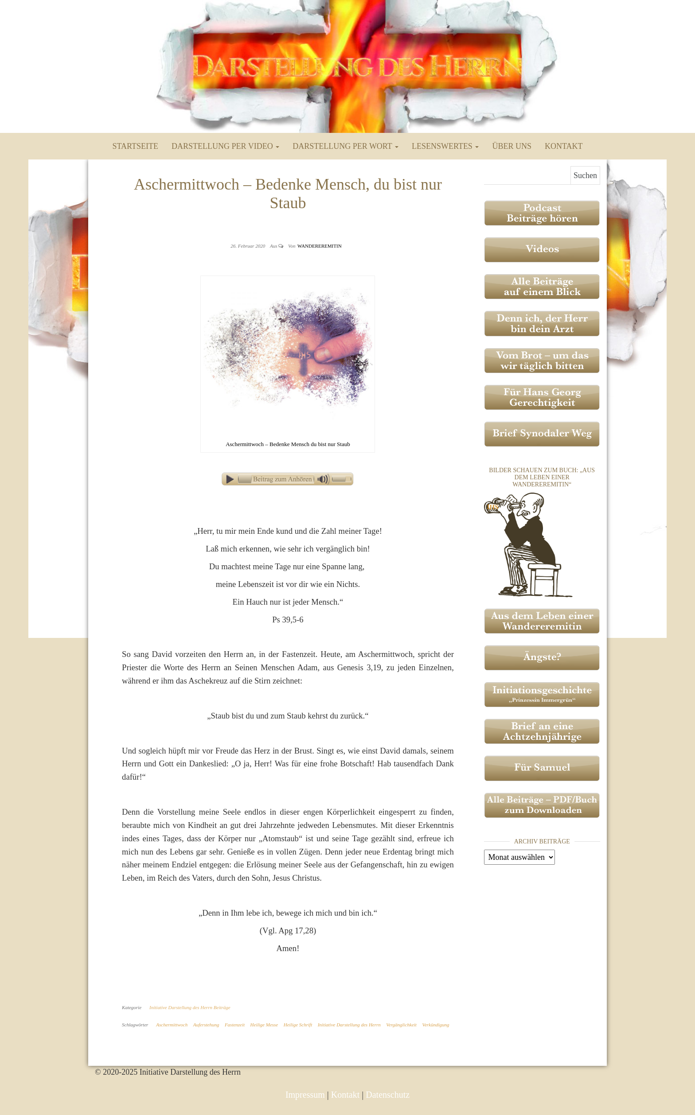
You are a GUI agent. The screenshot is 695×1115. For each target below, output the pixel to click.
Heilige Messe (264, 1024)
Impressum (305, 1094)
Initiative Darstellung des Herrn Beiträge (189, 1007)
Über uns (511, 146)
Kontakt (564, 146)
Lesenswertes (445, 146)
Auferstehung (206, 1024)
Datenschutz (388, 1094)
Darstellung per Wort (345, 146)
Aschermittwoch (171, 1024)
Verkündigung (435, 1024)
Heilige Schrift (298, 1024)
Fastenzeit (235, 1024)
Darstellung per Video (225, 146)
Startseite (135, 146)
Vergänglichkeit (401, 1024)
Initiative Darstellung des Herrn (349, 1024)
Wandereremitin (319, 246)
